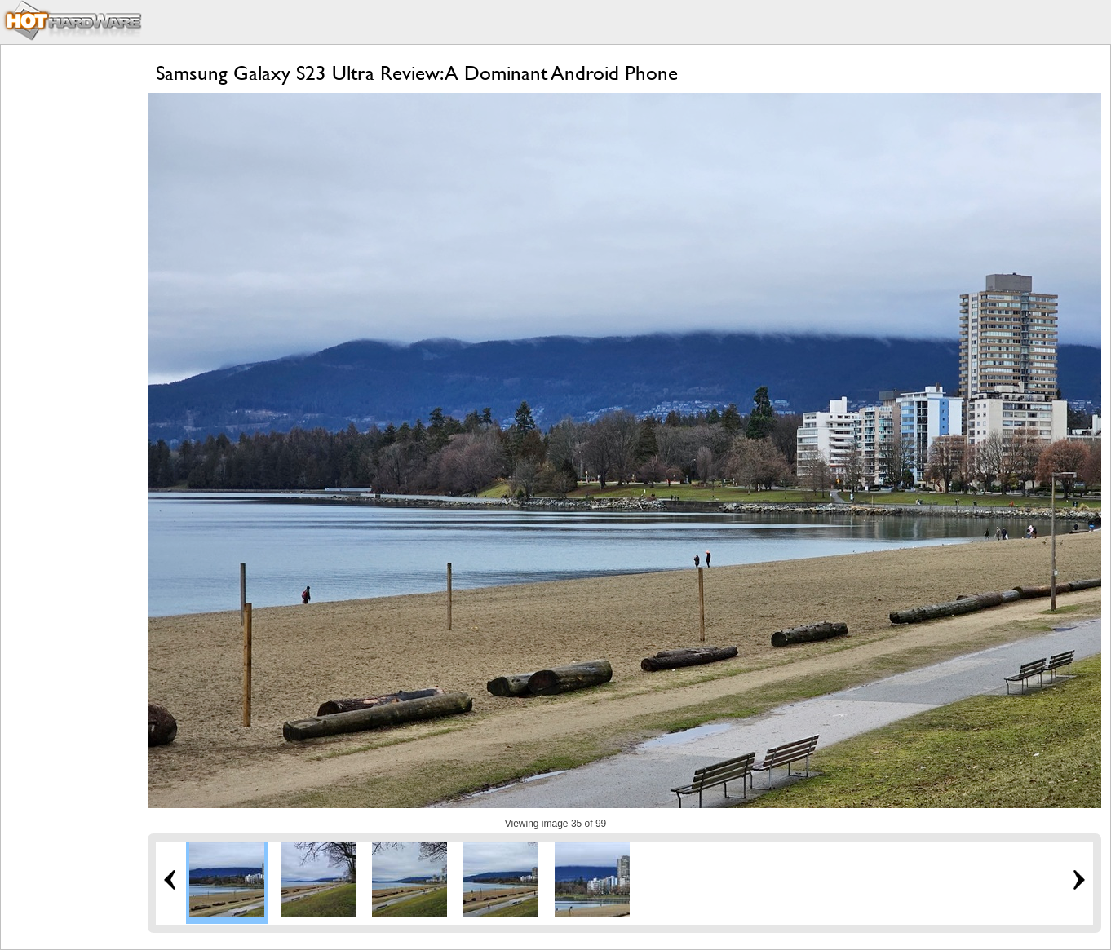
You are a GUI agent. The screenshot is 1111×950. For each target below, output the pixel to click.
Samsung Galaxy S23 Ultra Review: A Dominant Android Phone (417, 73)
